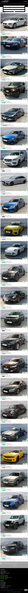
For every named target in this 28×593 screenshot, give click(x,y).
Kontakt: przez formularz (4, 587)
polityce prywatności (11, 590)
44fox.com (19, 592)
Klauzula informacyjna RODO (5, 573)
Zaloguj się (25, 1)
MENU (1, 3)
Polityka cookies (3, 572)
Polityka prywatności (3, 571)
